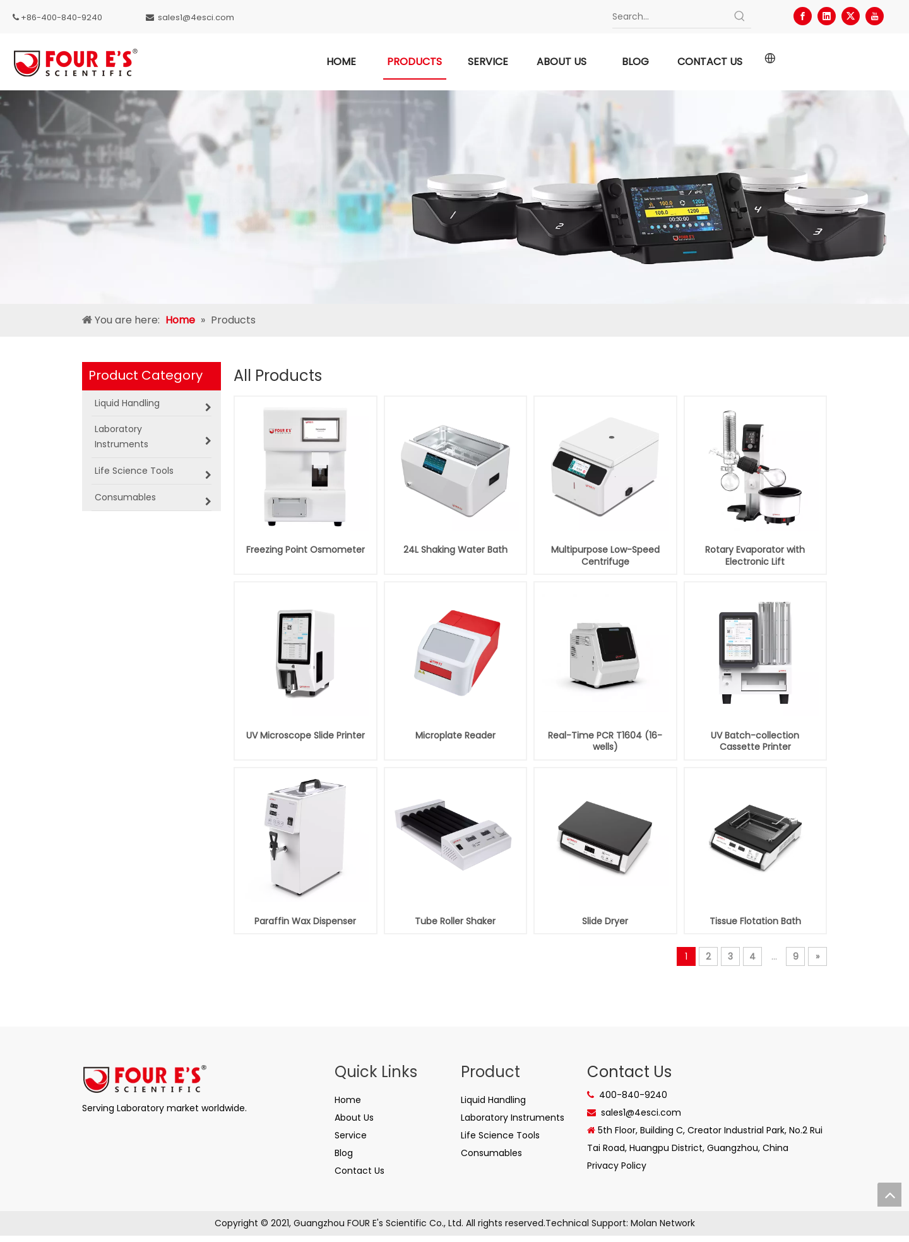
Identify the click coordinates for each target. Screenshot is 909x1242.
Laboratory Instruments (512, 1117)
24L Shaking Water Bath (455, 549)
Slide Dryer (605, 921)
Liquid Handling (493, 1100)
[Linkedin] (826, 16)
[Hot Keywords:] (739, 16)
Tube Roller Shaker (455, 921)
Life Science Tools (500, 1135)
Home (348, 1100)
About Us (354, 1117)
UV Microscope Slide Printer (305, 735)
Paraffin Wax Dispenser (305, 921)
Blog (344, 1153)
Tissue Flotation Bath (755, 921)
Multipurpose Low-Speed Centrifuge (605, 555)
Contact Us (359, 1170)
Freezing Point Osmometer (305, 549)
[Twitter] (850, 16)
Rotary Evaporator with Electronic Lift (755, 555)
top (889, 1195)
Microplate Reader (455, 735)
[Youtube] (874, 16)
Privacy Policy (616, 1165)
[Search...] (670, 16)
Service (351, 1135)
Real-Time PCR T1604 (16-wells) (605, 741)
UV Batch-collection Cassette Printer (755, 741)
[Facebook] (802, 16)
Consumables (491, 1153)
